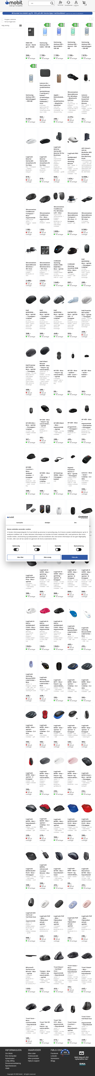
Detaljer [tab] (47, 522)
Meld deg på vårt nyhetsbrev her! (81, 1058)
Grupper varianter (10, 19)
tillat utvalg (47, 557)
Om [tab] (75, 522)
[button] (65, 1053)
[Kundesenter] (68, 2)
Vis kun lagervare (9, 22)
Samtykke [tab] (19, 522)
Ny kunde (60, 5)
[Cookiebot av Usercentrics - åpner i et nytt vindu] (80, 517)
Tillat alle (75, 557)
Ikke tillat (20, 557)
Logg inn (76, 3)
